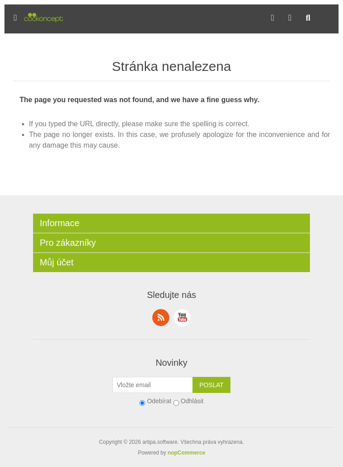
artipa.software (160, 442)
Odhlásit (191, 401)
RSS (160, 317)
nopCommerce (186, 453)
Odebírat (159, 401)
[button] (15, 18)
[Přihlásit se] (153, 385)
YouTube (182, 317)
